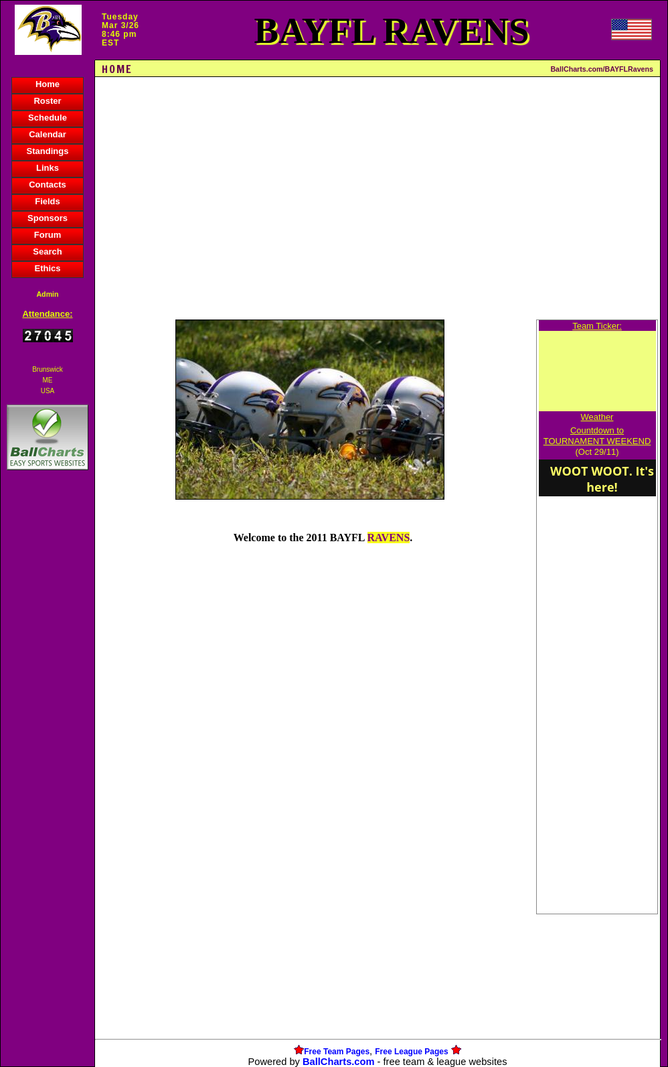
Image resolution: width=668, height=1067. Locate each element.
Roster (47, 101)
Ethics (47, 268)
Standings (48, 151)
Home (47, 84)
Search (47, 251)
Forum (47, 235)
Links (47, 168)
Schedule (47, 118)
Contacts (47, 185)
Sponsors (47, 218)
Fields (47, 201)
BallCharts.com (339, 1061)
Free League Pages (411, 1051)
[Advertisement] (47, 704)
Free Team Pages (336, 1051)
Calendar (47, 134)
